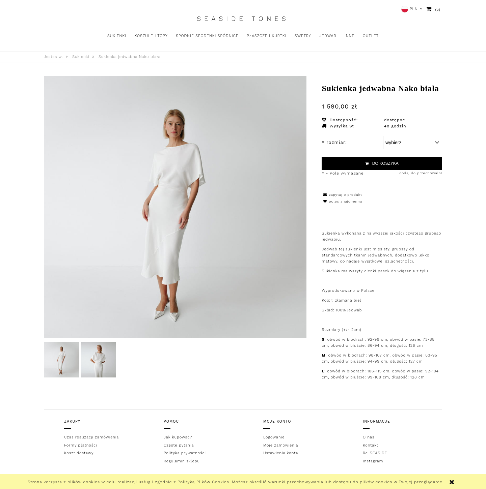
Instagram (373, 461)
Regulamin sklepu (182, 461)
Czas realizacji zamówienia (91, 437)
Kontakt (370, 445)
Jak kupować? (178, 437)
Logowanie (274, 437)
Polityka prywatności (185, 453)
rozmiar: (334, 142)
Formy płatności (80, 445)
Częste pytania (179, 445)
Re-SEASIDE (375, 453)
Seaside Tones (243, 19)
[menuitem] (117, 36)
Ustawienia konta (280, 453)
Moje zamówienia (280, 445)
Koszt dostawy (78, 453)
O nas (369, 437)
